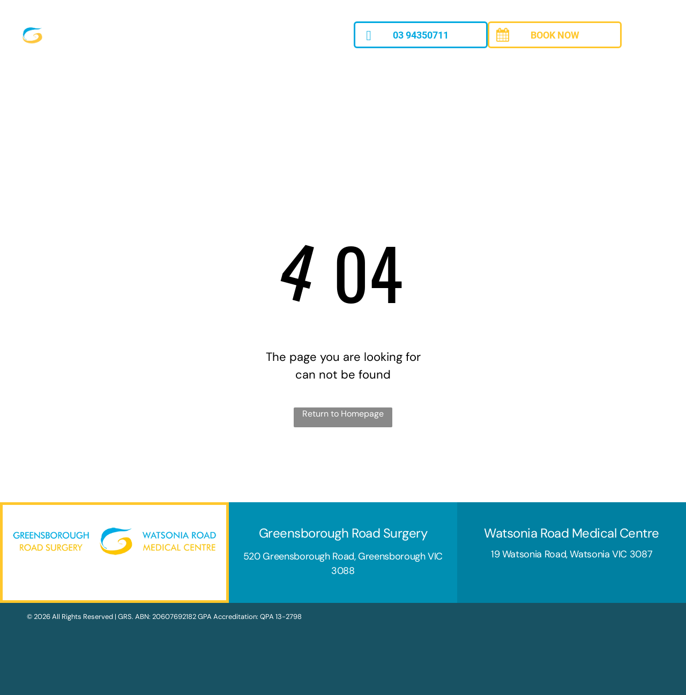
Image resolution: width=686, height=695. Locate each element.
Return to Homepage (343, 413)
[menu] (662, 45)
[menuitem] (117, 75)
